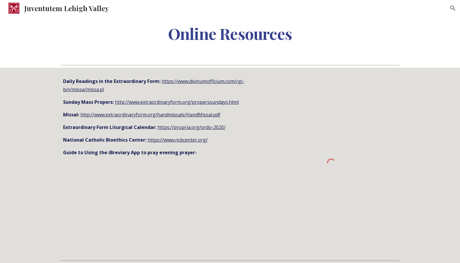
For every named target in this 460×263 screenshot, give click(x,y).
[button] (453, 8)
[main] (230, 33)
